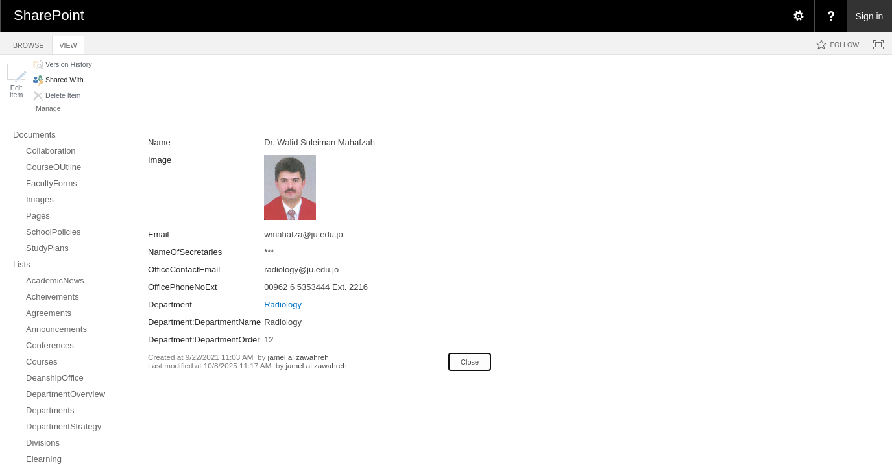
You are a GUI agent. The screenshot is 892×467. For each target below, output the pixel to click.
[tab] (28, 43)
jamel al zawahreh (298, 357)
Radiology (283, 304)
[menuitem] (798, 16)
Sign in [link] (870, 16)
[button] (16, 80)
